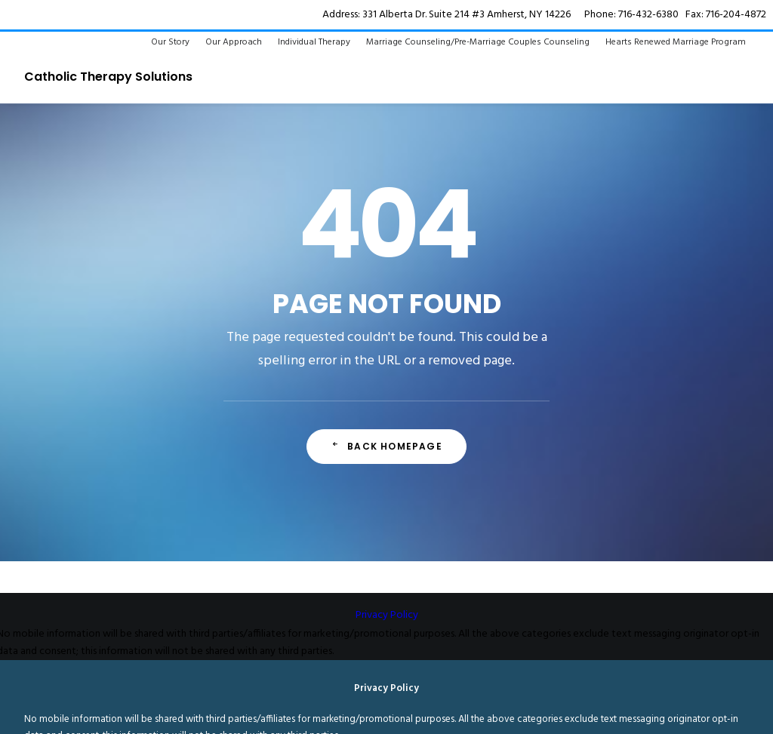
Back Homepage (386, 446)
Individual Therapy (314, 42)
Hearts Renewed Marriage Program (675, 42)
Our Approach (233, 42)
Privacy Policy (387, 615)
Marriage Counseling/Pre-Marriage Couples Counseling (478, 42)
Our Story (170, 42)
